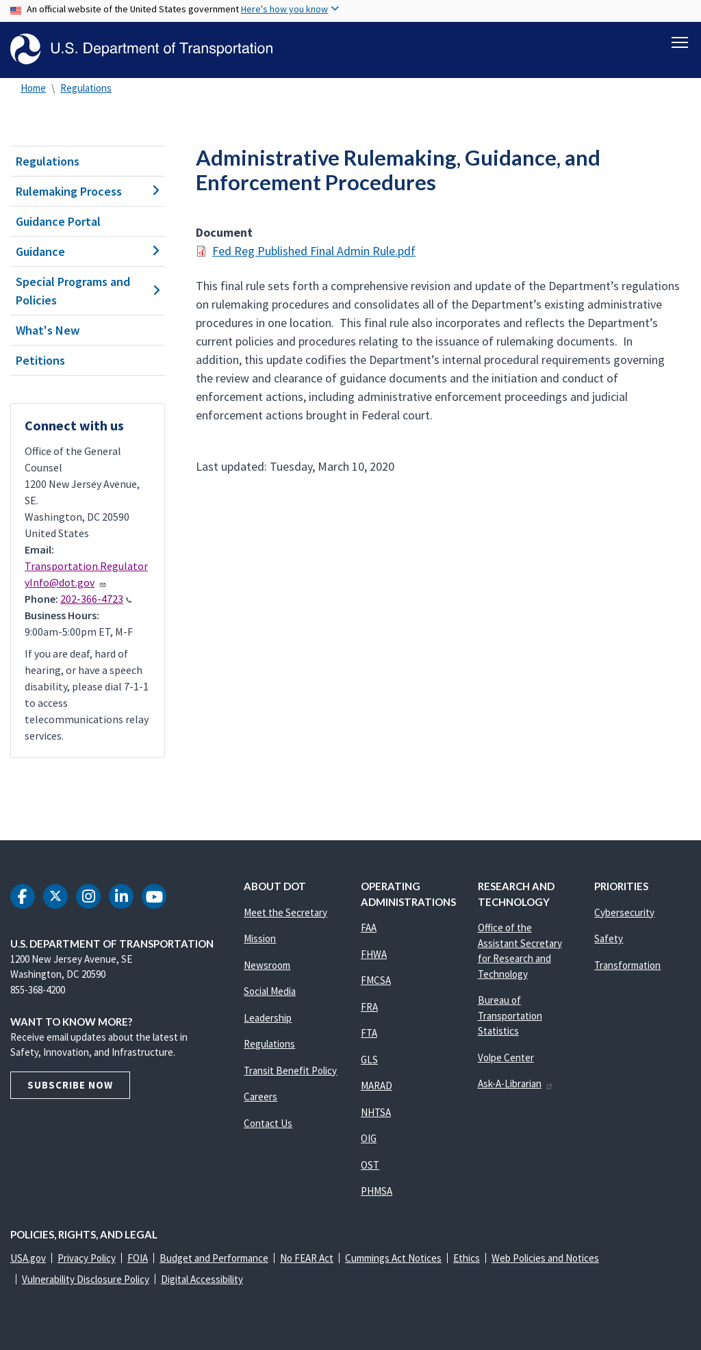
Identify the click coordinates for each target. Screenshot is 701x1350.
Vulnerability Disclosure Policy (85, 1279)
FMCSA (376, 980)
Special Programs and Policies (88, 291)
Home (33, 87)
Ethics (466, 1257)
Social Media (270, 991)
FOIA (137, 1257)
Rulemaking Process (88, 191)
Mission (260, 938)
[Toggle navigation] (680, 42)
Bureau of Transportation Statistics (510, 1015)
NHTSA (376, 1112)
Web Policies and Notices (545, 1257)
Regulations (86, 87)
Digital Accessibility (202, 1279)
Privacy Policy (87, 1257)
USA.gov (28, 1257)
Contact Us (268, 1123)
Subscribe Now (70, 1084)
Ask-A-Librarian (516, 1083)
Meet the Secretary (285, 912)
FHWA (374, 954)
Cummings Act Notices (393, 1257)
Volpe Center (506, 1057)
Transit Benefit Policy (290, 1070)
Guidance (88, 251)
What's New (48, 330)
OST (370, 1164)
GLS (369, 1059)
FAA (369, 927)
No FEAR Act (306, 1257)
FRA (369, 1006)
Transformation (627, 965)
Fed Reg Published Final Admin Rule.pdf (314, 251)
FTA (369, 1032)
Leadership (268, 1017)
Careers (260, 1096)
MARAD (376, 1085)
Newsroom (267, 965)
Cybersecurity (624, 912)
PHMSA (376, 1190)
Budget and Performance (214, 1257)
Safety (608, 938)
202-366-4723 (95, 599)
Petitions (40, 360)
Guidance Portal (58, 221)
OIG (369, 1138)
